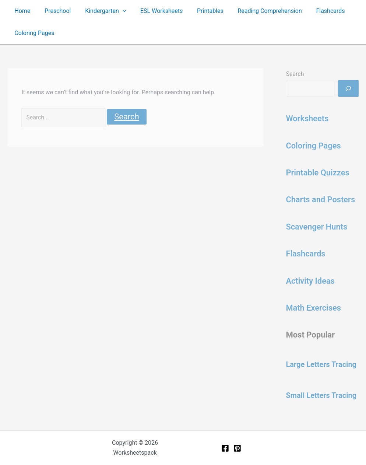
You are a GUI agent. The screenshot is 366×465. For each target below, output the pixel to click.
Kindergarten (99, 11)
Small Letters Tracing (321, 395)
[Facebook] (225, 448)
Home (21, 10)
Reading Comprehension (256, 10)
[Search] (348, 88)
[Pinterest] (237, 448)
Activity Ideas (310, 281)
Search (295, 73)
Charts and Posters (320, 199)
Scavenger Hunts (317, 226)
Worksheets (307, 118)
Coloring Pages (33, 32)
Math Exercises (313, 307)
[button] (116, 11)
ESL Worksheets (153, 10)
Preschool (54, 10)
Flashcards (314, 10)
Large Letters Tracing (321, 364)
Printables (199, 10)
